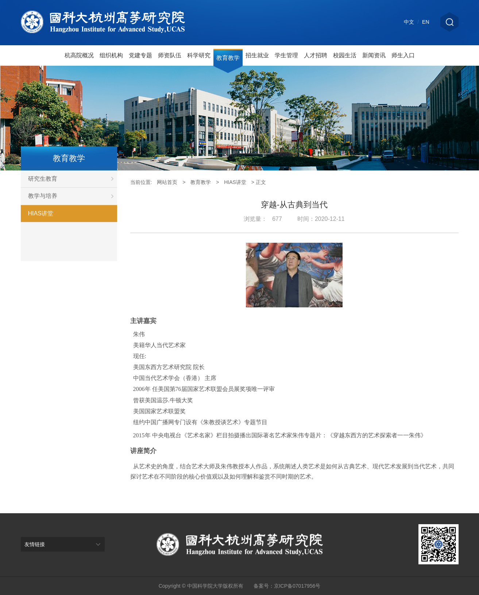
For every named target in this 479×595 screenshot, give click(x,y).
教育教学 (228, 58)
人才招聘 (315, 55)
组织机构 (111, 55)
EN (425, 22)
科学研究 (198, 55)
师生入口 (403, 55)
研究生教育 (72, 178)
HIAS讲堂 (40, 213)
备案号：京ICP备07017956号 (287, 586)
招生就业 (257, 55)
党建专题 (140, 55)
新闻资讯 (374, 55)
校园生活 (344, 55)
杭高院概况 (79, 55)
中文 (409, 22)
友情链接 (34, 544)
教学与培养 (72, 196)
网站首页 (167, 182)
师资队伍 (169, 55)
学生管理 (286, 55)
